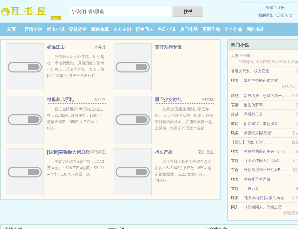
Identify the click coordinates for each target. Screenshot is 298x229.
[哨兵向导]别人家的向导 (264, 198)
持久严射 (164, 152)
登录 (270, 7)
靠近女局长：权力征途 (250, 71)
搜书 (188, 11)
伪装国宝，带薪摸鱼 (261, 123)
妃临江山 (56, 47)
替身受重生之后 (257, 179)
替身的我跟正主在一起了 (265, 151)
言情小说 (33, 29)
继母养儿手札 (60, 99)
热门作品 (189, 29)
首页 (11, 29)
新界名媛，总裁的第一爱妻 (266, 96)
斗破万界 (251, 188)
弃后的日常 (253, 114)
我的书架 (266, 15)
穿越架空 (78, 29)
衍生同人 (144, 29)
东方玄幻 (122, 29)
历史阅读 (284, 15)
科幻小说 (166, 29)
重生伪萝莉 (253, 105)
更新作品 (211, 29)
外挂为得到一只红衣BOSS (266, 170)
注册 (281, 7)
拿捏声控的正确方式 (261, 80)
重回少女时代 (168, 99)
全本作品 (233, 29)
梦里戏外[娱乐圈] (258, 133)
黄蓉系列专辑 (168, 47)
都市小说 (55, 29)
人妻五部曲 (240, 55)
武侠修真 (100, 29)
